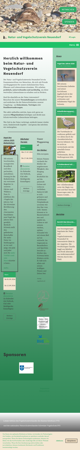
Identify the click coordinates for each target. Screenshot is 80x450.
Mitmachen (68, 9)
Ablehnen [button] (59, 441)
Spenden (69, 21)
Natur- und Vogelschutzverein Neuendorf (34, 37)
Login (72, 37)
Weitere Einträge (9, 316)
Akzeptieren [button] (71, 441)
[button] (18, 447)
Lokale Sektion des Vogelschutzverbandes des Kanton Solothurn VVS (31, 421)
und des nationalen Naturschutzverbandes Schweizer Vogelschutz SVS (31, 426)
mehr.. (6, 268)
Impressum (44, 388)
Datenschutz (44, 391)
